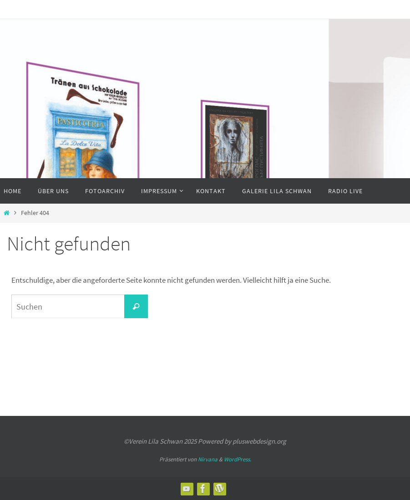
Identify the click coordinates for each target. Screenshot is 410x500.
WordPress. (237, 459)
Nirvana (208, 459)
